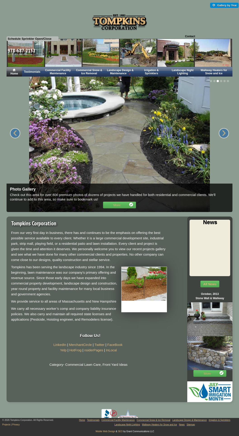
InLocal (111, 350)
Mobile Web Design (105, 431)
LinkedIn (60, 345)
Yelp (63, 350)
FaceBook (115, 345)
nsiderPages (93, 350)
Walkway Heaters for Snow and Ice (214, 72)
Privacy (16, 424)
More (123, 205)
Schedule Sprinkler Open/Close (30, 38)
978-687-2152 (21, 50)
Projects (6, 424)
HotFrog (75, 350)
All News (209, 284)
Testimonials (32, 71)
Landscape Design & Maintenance (120, 72)
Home (14, 71)
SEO (120, 431)
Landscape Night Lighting (183, 72)
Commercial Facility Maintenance (58, 72)
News (182, 424)
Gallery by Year (225, 5)
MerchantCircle (80, 345)
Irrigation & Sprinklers (151, 72)
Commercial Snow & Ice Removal (89, 72)
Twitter (99, 345)
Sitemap (191, 424)
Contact (190, 36)
